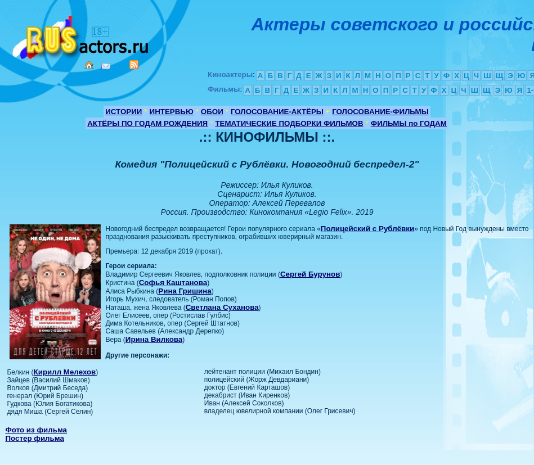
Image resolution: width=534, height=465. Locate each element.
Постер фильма (34, 438)
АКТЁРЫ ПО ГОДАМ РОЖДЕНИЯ (147, 123)
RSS (133, 64)
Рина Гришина (184, 291)
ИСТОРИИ (123, 111)
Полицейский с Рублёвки (367, 228)
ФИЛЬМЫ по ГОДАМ (409, 123)
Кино (81, 35)
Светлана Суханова (222, 307)
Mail (105, 66)
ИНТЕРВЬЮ (172, 111)
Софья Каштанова (173, 282)
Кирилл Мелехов (65, 372)
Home (88, 65)
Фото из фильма (36, 430)
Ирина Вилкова (153, 339)
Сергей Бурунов (310, 274)
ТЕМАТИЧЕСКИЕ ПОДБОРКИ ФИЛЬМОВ (289, 123)
